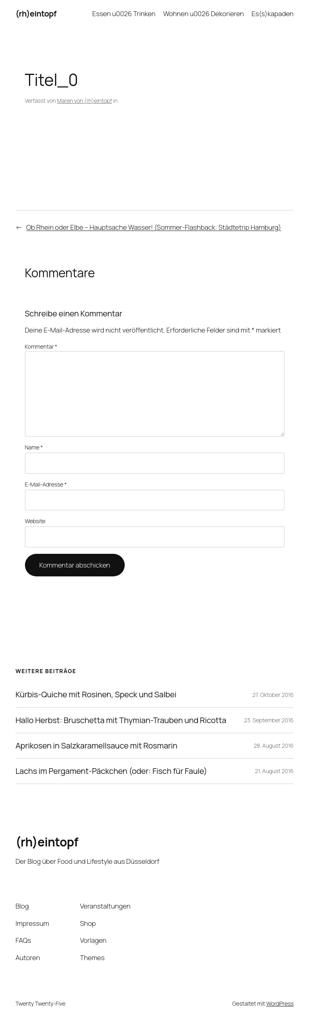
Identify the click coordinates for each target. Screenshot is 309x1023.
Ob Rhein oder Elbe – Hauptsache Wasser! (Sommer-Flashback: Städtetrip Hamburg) (153, 227)
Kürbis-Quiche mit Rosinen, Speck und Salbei (95, 694)
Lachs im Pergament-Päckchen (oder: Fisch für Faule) (111, 771)
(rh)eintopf (35, 13)
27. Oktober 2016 (272, 695)
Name (34, 447)
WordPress (280, 1003)
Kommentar (41, 346)
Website (35, 521)
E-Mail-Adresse (46, 484)
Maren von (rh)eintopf (84, 100)
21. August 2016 (274, 771)
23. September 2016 (269, 720)
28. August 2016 (273, 745)
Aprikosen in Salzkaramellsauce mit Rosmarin (96, 745)
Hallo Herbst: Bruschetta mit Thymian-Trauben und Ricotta (120, 720)
